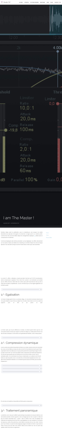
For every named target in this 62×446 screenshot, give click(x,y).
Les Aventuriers (14, 223)
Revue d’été (49, 237)
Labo (48, 2)
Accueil (21, 2)
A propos (26, 2)
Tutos (47, 235)
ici (35, 235)
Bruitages (42, 2)
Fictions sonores (34, 2)
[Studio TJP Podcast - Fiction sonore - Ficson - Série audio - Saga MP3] (5, 2)
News (47, 232)
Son (18, 223)
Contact (57, 2)
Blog (51, 2)
